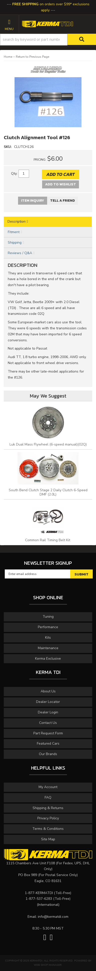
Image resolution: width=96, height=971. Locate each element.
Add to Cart (60, 174)
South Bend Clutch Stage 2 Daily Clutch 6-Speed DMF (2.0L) (48, 492)
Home (8, 57)
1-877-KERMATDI (39, 893)
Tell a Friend (62, 200)
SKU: (8, 146)
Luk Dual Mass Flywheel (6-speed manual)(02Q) (48, 444)
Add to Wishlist (60, 184)
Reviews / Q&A (20, 253)
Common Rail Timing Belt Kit (48, 540)
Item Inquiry (32, 200)
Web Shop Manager (48, 965)
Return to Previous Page (32, 57)
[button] (48, 39)
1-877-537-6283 (39, 898)
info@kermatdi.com (53, 916)
